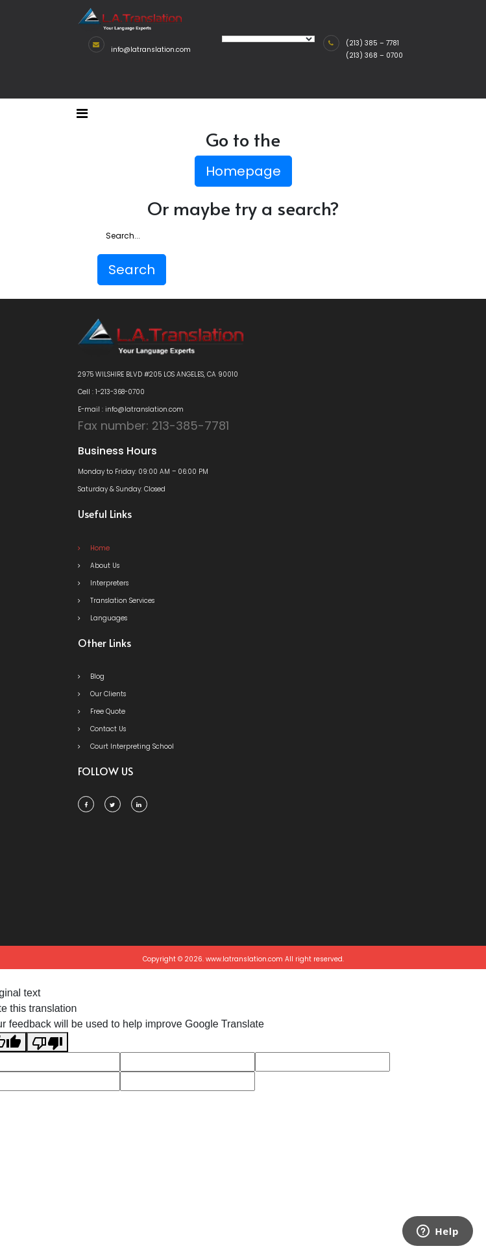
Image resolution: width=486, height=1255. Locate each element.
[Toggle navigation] (82, 113)
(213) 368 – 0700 (374, 55)
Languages (102, 618)
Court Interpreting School (126, 746)
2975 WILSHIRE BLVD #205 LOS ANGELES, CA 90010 (158, 374)
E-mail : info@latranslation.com (131, 409)
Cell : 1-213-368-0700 (111, 392)
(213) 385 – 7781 (372, 43)
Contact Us (102, 729)
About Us (98, 565)
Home (94, 548)
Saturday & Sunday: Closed (121, 489)
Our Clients (102, 694)
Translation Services (116, 600)
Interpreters (103, 583)
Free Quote (101, 711)
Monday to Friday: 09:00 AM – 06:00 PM (143, 471)
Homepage (243, 171)
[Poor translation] (47, 1042)
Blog (91, 676)
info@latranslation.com (151, 49)
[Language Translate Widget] (268, 39)
